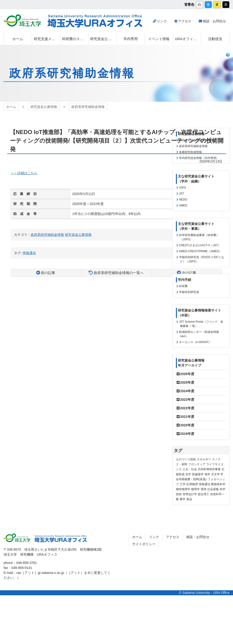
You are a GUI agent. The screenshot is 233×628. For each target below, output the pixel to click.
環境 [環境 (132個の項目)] (203, 489)
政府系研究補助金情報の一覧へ (119, 273)
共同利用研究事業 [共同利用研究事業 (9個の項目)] (209, 469)
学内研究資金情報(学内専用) (197, 140)
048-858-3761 (26, 563)
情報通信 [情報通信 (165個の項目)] (204, 484)
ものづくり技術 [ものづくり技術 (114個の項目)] (186, 459)
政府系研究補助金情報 (88, 107)
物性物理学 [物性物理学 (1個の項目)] (183, 489)
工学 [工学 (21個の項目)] (182, 484)
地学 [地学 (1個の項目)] (207, 474)
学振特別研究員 (189, 292)
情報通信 (29, 253)
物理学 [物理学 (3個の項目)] (195, 489)
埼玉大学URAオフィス (95, 21)
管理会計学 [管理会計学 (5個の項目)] (190, 494)
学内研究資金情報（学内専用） (199, 158)
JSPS (182, 187)
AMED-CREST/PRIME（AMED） (200, 251)
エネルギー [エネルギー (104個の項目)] (204, 459)
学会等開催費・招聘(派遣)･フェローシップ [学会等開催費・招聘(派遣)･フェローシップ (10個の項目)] (200, 479)
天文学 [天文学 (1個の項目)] (215, 474)
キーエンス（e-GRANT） (195, 342)
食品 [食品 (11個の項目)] (189, 499)
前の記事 (48, 273)
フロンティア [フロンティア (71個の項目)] (196, 464)
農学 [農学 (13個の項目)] (182, 499)
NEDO (183, 199)
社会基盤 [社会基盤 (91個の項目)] (213, 489)
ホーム (11, 107)
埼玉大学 (22, 20)
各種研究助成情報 (190, 152)
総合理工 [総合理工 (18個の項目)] (203, 494)
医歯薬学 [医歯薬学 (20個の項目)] (198, 474)
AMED (183, 205)
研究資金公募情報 (43, 107)
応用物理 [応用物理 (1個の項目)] (192, 484)
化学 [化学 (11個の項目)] (188, 474)
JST (181, 193)
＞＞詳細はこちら (24, 173)
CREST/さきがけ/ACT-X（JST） (200, 245)
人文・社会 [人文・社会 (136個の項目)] (190, 469)
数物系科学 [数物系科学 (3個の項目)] (218, 484)
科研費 (183, 286)
